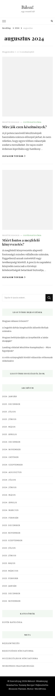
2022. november (11, 601)
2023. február (10, 578)
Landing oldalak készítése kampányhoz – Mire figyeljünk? (26, 349)
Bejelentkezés (11, 643)
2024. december (11, 442)
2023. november (11, 533)
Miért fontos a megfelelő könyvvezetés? (21, 242)
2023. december (11, 525)
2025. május (9, 427)
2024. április (9, 502)
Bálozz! (27, 7)
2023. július (9, 548)
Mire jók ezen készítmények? (24, 127)
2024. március (10, 510)
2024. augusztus (12, 472)
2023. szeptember (12, 540)
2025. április (9, 434)
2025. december (11, 404)
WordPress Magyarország (18, 666)
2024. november (11, 449)
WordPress (40, 689)
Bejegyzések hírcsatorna (17, 651)
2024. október (10, 457)
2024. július (9, 480)
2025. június (9, 419)
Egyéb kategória (32, 122)
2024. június (9, 487)
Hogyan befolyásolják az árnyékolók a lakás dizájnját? (25, 339)
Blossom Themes (17, 689)
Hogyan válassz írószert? (15, 321)
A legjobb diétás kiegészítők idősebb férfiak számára (25, 329)
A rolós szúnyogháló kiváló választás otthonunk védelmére (27, 359)
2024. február (10, 518)
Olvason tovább (14, 156)
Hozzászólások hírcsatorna (20, 658)
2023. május (8, 563)
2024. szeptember (12, 465)
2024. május (9, 495)
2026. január (9, 396)
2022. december (11, 593)
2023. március (10, 571)
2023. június (9, 555)
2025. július (9, 412)
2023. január (9, 586)
